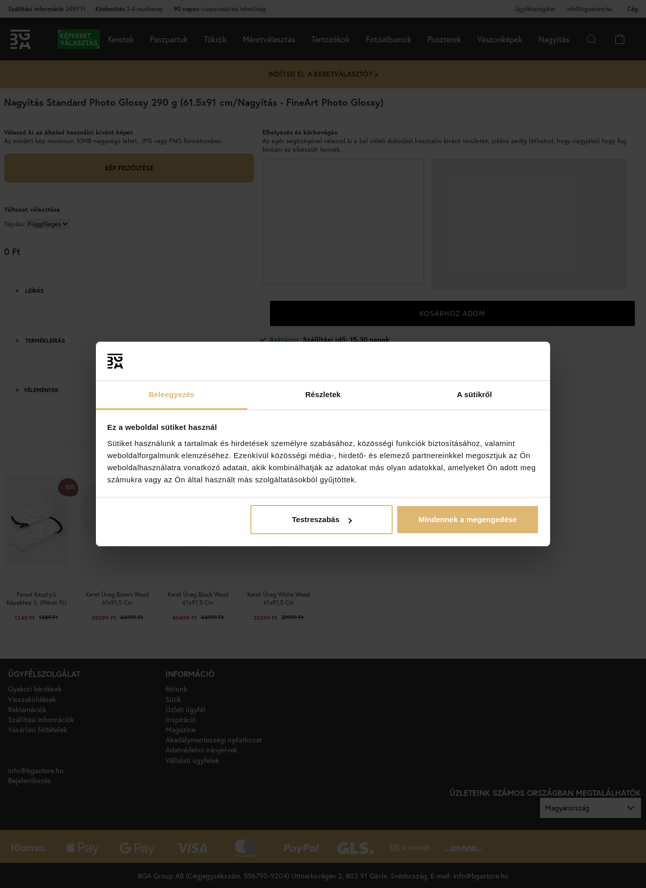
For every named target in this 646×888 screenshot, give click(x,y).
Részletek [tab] (323, 394)
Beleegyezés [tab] (171, 394)
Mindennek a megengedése (467, 519)
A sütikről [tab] (474, 394)
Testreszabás (322, 519)
